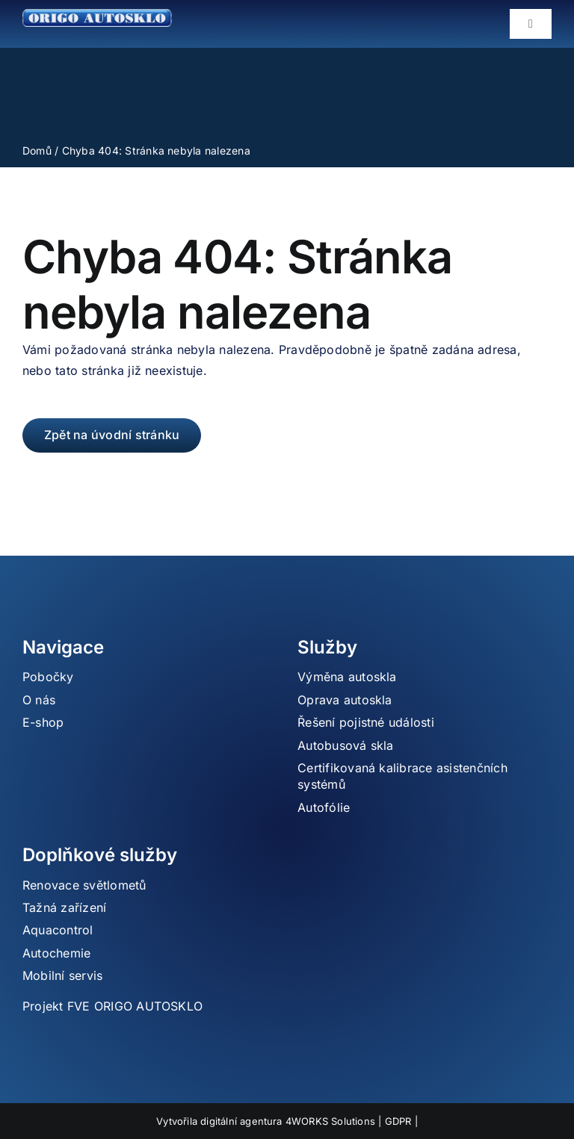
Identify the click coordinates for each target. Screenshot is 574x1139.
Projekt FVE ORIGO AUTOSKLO (112, 1006)
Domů (37, 150)
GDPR (398, 1121)
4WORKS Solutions (330, 1121)
